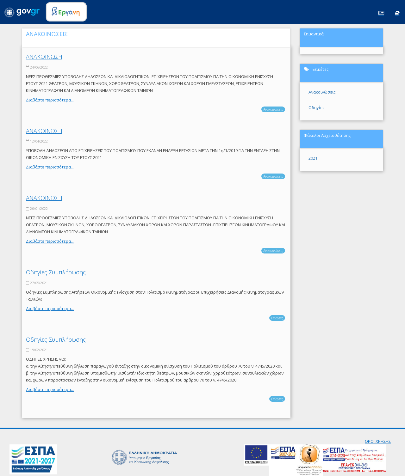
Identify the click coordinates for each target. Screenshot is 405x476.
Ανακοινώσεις (273, 109)
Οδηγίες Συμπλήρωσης (56, 272)
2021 (312, 158)
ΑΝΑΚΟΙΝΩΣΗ (44, 56)
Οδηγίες (277, 317)
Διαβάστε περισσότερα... (50, 100)
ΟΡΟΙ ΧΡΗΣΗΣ (378, 441)
